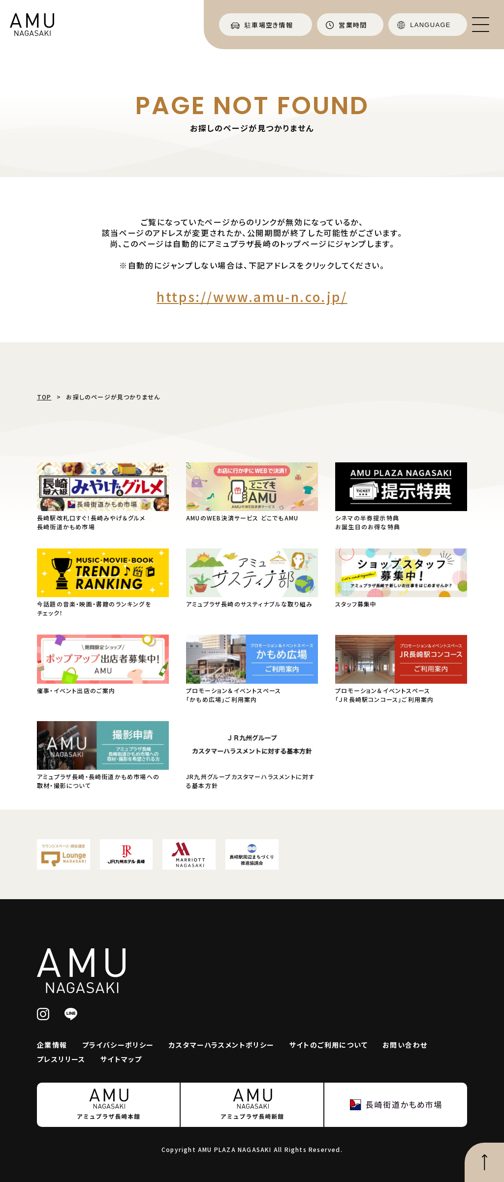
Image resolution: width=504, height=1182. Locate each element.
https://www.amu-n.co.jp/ (252, 296)
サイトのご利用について (328, 1045)
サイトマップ (121, 1059)
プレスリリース (61, 1059)
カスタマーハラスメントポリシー (222, 1045)
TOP (44, 397)
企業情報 (52, 1045)
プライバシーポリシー (118, 1045)
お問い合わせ (404, 1045)
